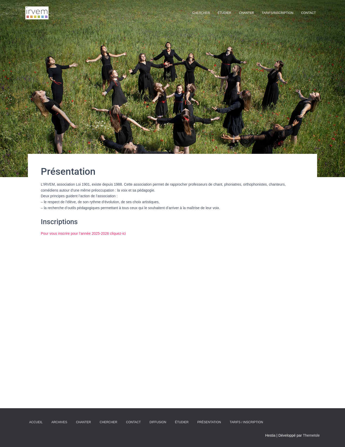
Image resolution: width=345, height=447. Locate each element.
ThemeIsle (311, 435)
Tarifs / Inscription (246, 422)
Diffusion (158, 422)
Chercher (201, 13)
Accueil (36, 422)
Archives (59, 422)
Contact (308, 13)
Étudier (224, 13)
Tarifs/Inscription (277, 13)
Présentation (209, 422)
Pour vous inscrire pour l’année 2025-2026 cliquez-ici (83, 233)
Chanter (246, 13)
